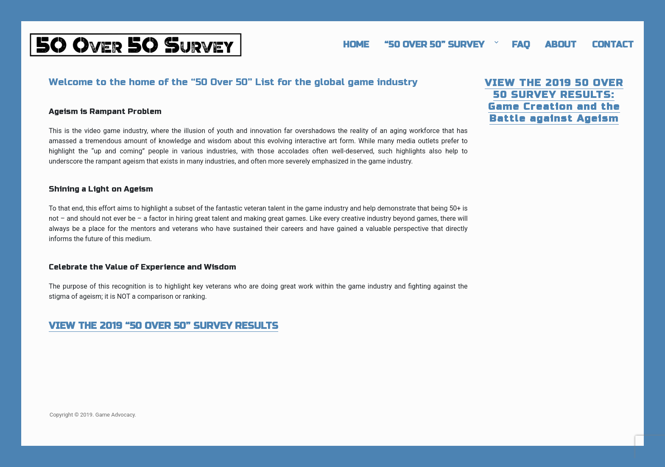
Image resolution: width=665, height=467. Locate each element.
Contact (613, 44)
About (560, 44)
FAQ (521, 44)
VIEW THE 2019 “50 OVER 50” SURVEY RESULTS (163, 325)
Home (356, 44)
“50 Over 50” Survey (434, 44)
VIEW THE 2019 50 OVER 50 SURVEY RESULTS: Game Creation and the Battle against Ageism (554, 100)
